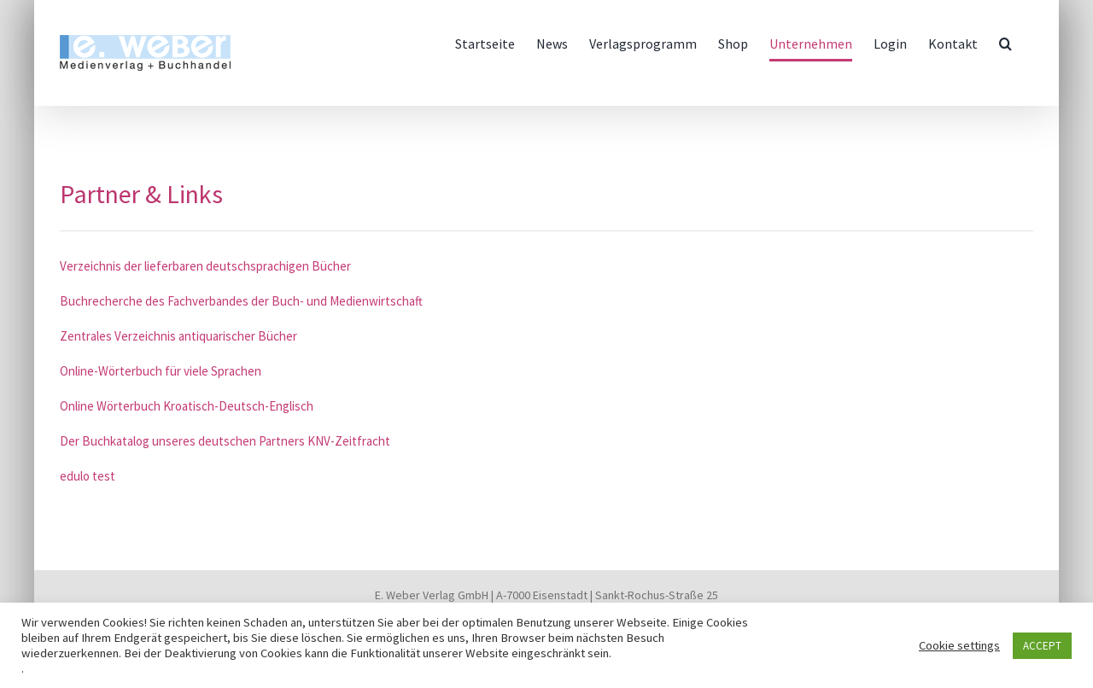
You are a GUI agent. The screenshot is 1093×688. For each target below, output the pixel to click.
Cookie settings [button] (959, 645)
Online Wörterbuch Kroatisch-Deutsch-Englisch (186, 406)
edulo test (87, 476)
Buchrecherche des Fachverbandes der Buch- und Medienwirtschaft (241, 301)
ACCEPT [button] (1042, 645)
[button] (1005, 44)
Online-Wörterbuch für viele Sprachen (160, 371)
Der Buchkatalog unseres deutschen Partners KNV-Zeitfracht (225, 441)
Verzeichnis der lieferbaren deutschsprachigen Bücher (205, 266)
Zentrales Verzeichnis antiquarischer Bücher (178, 336)
